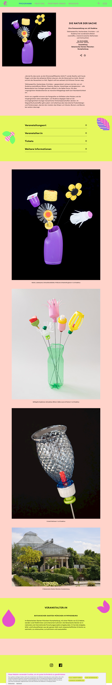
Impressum (19, 683)
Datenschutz (11, 683)
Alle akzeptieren (75, 677)
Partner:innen (57, 4)
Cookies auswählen (76, 680)
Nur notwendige (92, 677)
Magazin (73, 4)
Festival (40, 4)
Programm (25, 4)
